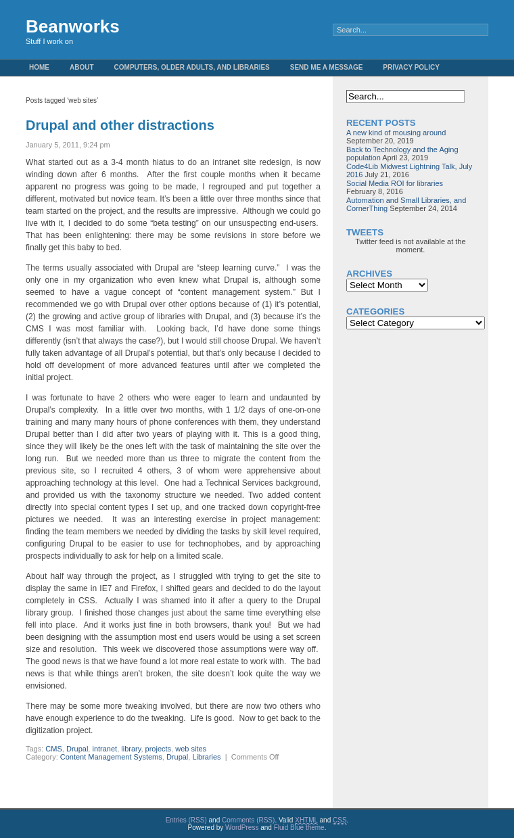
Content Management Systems (111, 757)
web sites (190, 749)
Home (39, 67)
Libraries (206, 757)
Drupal (77, 749)
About (82, 67)
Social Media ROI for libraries (394, 183)
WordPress (241, 827)
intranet (104, 749)
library (131, 749)
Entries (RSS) (186, 820)
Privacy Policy (411, 67)
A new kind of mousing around (396, 133)
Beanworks (73, 26)
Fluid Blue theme (299, 827)
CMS (53, 749)
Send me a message (326, 67)
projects (158, 749)
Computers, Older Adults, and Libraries (192, 67)
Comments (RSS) (248, 820)
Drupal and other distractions (120, 125)
